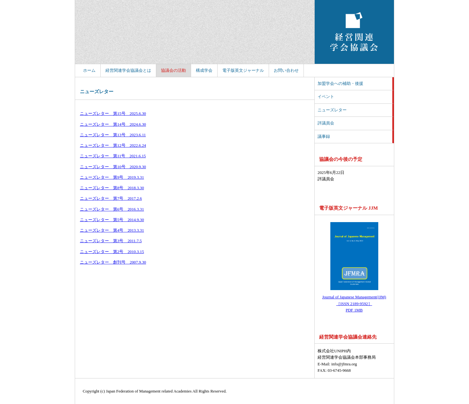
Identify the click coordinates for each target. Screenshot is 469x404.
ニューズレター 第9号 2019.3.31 (112, 177)
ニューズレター (332, 110)
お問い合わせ (286, 70)
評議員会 (326, 123)
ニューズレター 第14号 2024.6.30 (113, 124)
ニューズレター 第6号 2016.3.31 (112, 209)
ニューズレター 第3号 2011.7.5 (111, 241)
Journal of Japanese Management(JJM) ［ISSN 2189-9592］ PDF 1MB (354, 303)
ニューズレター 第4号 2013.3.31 (112, 230)
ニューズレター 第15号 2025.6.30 (113, 113)
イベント (326, 96)
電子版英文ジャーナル (243, 70)
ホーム (89, 70)
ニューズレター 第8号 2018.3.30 (112, 188)
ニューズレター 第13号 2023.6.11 (113, 135)
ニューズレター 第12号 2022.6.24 (113, 145)
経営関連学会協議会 (354, 32)
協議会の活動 (173, 70)
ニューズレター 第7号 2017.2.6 (111, 198)
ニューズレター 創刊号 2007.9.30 (113, 262)
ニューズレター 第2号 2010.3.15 (112, 252)
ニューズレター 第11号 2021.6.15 (113, 156)
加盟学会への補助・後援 (340, 83)
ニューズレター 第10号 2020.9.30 (113, 167)
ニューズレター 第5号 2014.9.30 (112, 220)
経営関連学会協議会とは (128, 70)
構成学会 (204, 70)
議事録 (324, 136)
